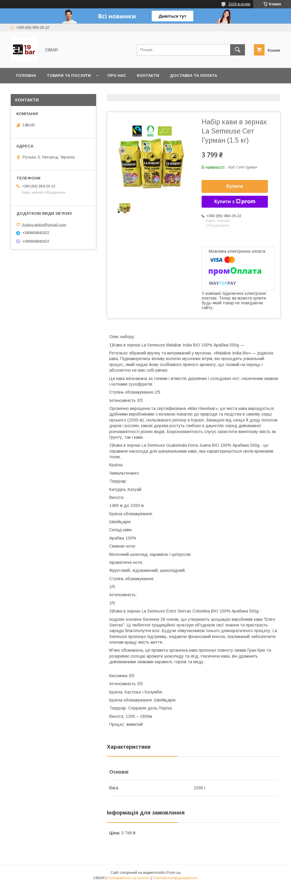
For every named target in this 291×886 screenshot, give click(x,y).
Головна (26, 75)
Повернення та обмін (41, 91)
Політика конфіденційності (175, 878)
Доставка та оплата (193, 75)
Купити (235, 186)
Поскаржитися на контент (128, 878)
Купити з (234, 201)
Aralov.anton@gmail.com (44, 224)
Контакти (148, 75)
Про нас (116, 75)
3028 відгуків (239, 4)
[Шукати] (237, 49)
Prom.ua (174, 873)
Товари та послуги (69, 75)
